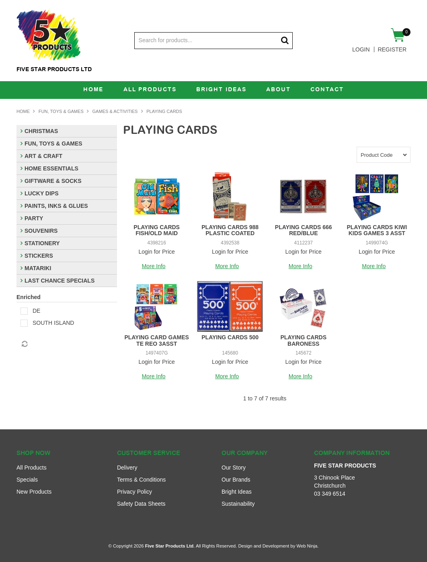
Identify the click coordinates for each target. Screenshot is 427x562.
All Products (149, 90)
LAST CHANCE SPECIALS (59, 280)
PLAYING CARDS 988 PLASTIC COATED (230, 230)
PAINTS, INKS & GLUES (56, 206)
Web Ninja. (307, 546)
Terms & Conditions (141, 479)
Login (361, 49)
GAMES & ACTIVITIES (115, 111)
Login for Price (157, 251)
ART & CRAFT (43, 156)
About (279, 90)
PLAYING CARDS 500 (230, 337)
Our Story (234, 467)
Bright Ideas (221, 90)
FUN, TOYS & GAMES (61, 111)
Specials (27, 479)
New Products (33, 491)
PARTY (34, 218)
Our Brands (236, 479)
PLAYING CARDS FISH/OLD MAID (156, 230)
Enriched (28, 297)
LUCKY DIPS (42, 193)
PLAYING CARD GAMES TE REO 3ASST (156, 340)
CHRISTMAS (41, 131)
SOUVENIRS (41, 231)
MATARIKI (38, 268)
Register (392, 49)
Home (92, 90)
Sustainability (238, 503)
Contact (328, 90)
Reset (24, 344)
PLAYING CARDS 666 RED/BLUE (303, 230)
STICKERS (39, 255)
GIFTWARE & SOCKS (53, 181)
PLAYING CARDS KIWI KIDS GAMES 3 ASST (377, 230)
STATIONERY (42, 243)
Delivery (127, 467)
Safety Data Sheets (141, 503)
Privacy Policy (134, 491)
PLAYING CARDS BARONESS (303, 340)
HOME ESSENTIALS (51, 168)
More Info (154, 266)
